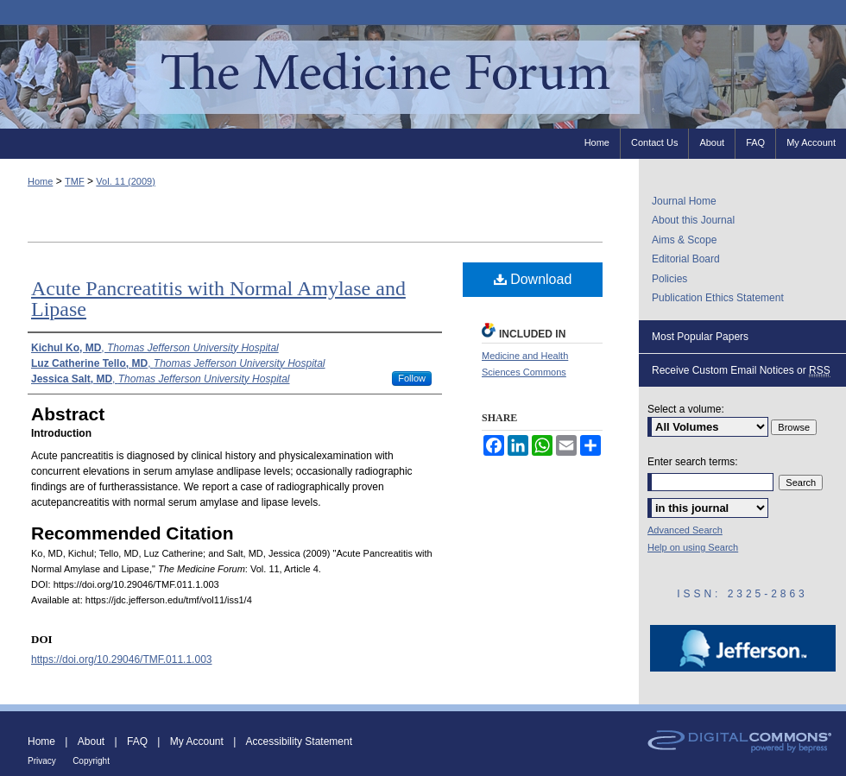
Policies (669, 279)
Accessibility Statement (299, 741)
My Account (197, 741)
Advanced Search (685, 530)
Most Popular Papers (700, 337)
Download (533, 279)
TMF (75, 181)
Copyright (91, 761)
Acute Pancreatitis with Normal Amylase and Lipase (218, 298)
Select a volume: (685, 409)
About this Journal (693, 220)
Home (40, 181)
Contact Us (654, 142)
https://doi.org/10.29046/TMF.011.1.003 (121, 659)
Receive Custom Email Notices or (741, 370)
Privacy (42, 761)
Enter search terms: (692, 462)
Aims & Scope (684, 240)
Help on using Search (692, 547)
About (91, 741)
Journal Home (684, 201)
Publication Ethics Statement (718, 298)
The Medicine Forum (423, 76)
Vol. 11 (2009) (125, 181)
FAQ (137, 741)
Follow (412, 378)
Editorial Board (686, 259)
